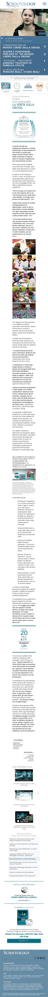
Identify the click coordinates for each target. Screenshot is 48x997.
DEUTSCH (6, 968)
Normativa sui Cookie (12, 994)
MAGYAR (11, 968)
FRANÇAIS (6, 967)
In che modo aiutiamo (6, 91)
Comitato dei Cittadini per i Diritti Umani (28, 989)
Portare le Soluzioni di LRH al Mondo (21, 872)
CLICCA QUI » (24, 900)
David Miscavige (7, 985)
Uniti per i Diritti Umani (36, 988)
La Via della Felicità (17, 87)
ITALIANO (22, 970)
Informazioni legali (34, 994)
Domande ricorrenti (18, 976)
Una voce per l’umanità (38, 975)
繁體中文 (29, 967)
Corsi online (30, 976)
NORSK (17, 968)
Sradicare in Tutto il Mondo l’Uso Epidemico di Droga (23, 844)
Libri (25, 976)
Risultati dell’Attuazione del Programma (22, 876)
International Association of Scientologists (14, 986)
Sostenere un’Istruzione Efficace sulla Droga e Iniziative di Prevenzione (21, 839)
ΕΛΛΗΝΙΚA (16, 970)
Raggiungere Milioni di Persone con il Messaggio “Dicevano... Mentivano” (21, 854)
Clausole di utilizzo (24, 994)
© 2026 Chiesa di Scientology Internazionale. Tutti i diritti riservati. (19, 993)
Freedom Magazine (31, 986)
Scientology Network (24, 984)
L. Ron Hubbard (7, 975)
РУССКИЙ (23, 967)
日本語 (17, 967)
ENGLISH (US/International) (10, 965)
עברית (12, 967)
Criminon (40, 86)
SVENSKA (23, 968)
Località (18, 978)
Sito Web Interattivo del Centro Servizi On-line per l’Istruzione (23, 863)
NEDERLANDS (36, 967)
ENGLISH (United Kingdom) (26, 965)
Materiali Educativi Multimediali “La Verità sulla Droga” (23, 849)
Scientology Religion (35, 984)
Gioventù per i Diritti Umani (10, 989)
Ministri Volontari (7, 976)
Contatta (13, 978)
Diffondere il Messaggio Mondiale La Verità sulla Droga (23, 868)
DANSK (36, 965)
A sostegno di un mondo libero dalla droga (19, 988)
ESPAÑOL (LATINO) (32, 968)
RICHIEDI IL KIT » (24, 941)
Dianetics (15, 984)
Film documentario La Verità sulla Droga (22, 859)
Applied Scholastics (28, 86)
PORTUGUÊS (29, 970)
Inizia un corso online (18, 985)
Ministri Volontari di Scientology (33, 985)
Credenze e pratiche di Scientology (22, 975)
